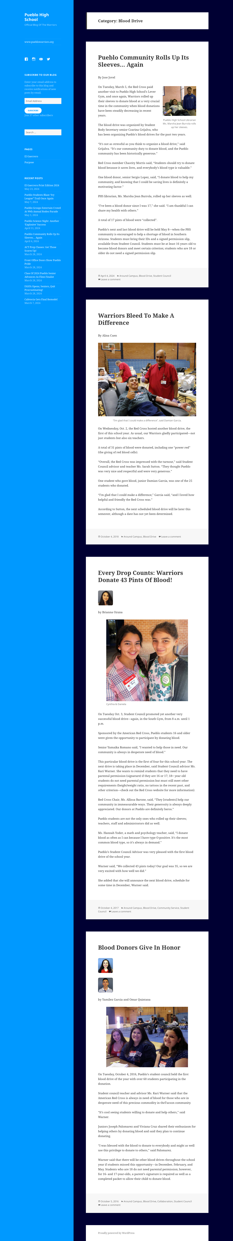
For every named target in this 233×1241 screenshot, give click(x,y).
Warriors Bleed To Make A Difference (136, 318)
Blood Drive (145, 275)
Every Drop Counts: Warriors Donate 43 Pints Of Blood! (140, 576)
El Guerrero (31, 156)
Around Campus (128, 275)
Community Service (168, 908)
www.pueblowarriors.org (39, 42)
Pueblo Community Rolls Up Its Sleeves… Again (143, 60)
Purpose (29, 162)
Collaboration (165, 1201)
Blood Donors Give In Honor (139, 947)
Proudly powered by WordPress (116, 1233)
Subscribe (33, 110)
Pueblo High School (37, 17)
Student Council (162, 275)
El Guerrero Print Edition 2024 (42, 185)
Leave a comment (111, 279)
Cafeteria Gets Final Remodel (41, 299)
